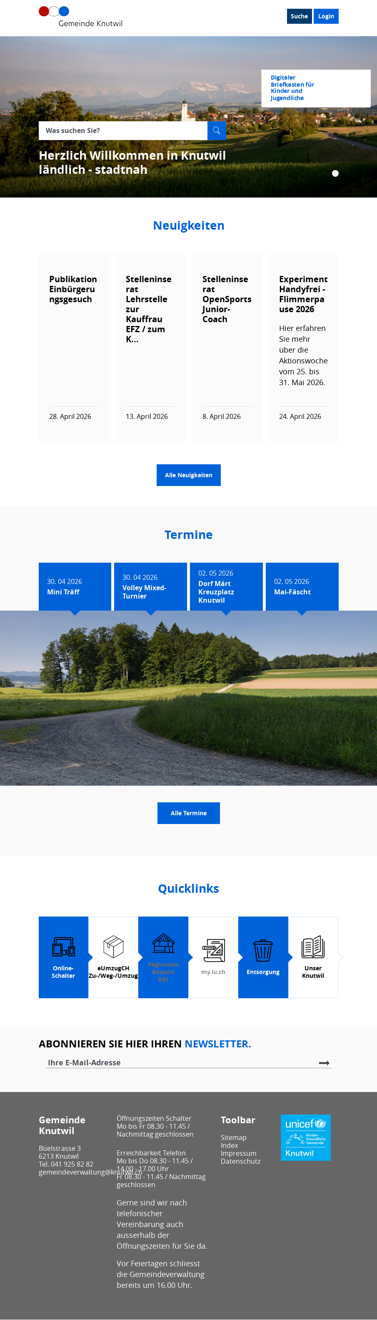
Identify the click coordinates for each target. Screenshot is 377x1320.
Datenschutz (240, 1161)
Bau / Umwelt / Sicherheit (260, 47)
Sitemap (234, 1137)
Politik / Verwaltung (95, 47)
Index (229, 1145)
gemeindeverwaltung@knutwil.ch (90, 1172)
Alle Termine (189, 813)
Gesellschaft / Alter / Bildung (149, 47)
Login (319, 55)
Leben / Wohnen (207, 47)
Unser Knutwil (52, 47)
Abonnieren (325, 1063)
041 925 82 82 (72, 1164)
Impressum (239, 1153)
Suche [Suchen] (216, 131)
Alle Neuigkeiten (188, 475)
